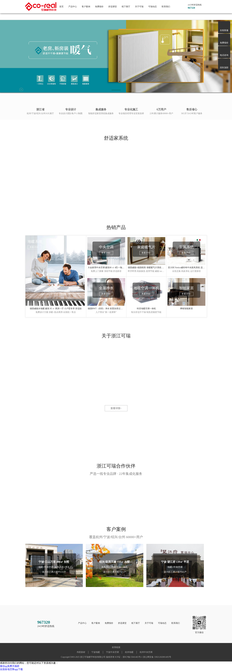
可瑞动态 (152, 6)
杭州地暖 (129, 652)
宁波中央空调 (112, 652)
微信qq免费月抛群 (9, 666)
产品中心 (72, 6)
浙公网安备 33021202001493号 (157, 657)
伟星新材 (81, 652)
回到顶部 (224, 67)
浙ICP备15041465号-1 (132, 657)
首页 (61, 6)
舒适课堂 (112, 6)
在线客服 (224, 30)
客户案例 (86, 6)
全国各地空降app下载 (11, 669)
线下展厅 (126, 6)
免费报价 (99, 6)
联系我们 (166, 6)
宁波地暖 (95, 652)
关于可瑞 (139, 6)
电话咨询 (224, 55)
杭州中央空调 (146, 652)
